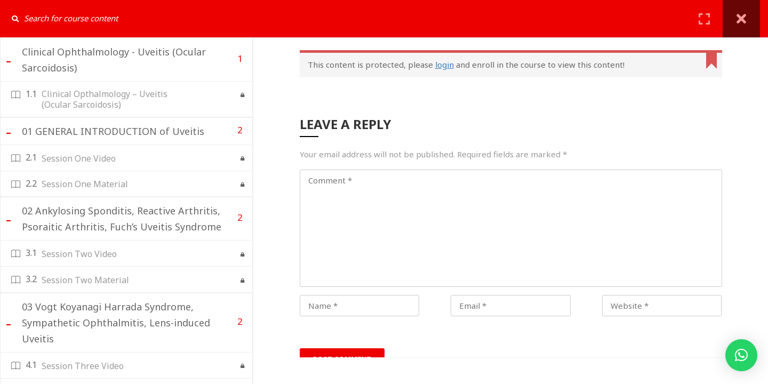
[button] (741, 355)
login (444, 64)
